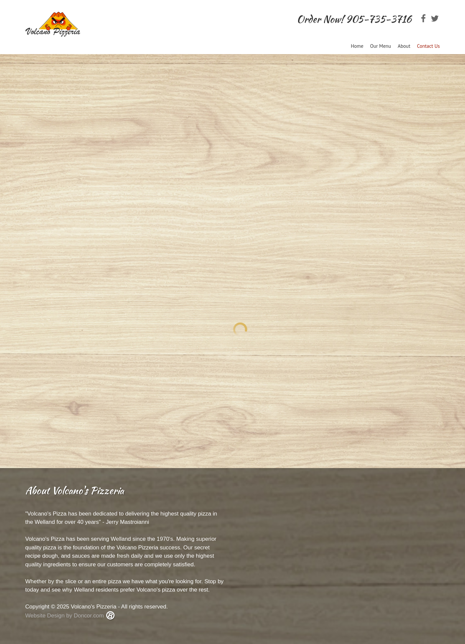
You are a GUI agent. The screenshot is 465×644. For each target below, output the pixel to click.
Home (357, 46)
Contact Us (428, 46)
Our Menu (380, 46)
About (404, 46)
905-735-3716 (379, 19)
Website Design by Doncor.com (65, 615)
